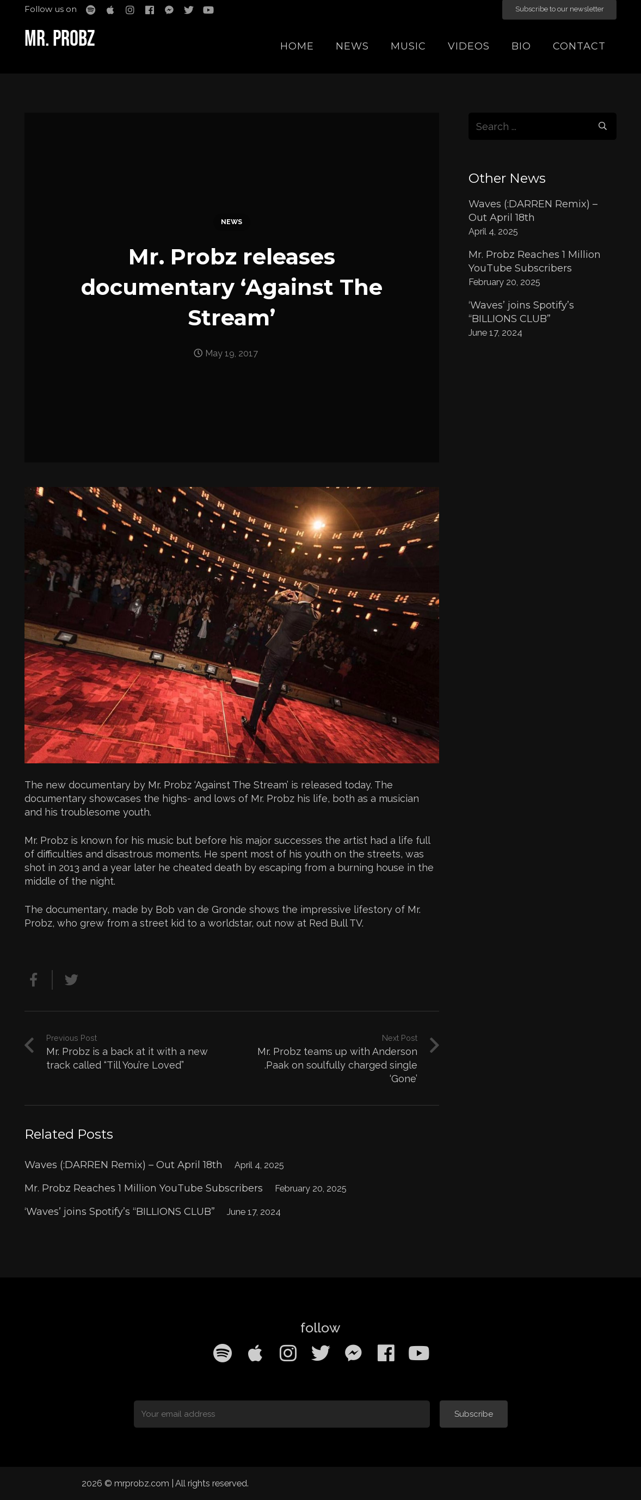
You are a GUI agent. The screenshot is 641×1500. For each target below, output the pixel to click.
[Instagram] (288, 1353)
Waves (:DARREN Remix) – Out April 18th (123, 1165)
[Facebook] (385, 1353)
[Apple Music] (255, 1353)
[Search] (603, 126)
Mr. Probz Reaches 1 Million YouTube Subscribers (143, 1188)
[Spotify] (222, 1353)
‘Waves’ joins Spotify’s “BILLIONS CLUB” (119, 1212)
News (231, 222)
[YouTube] (418, 1353)
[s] (543, 126)
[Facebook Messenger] (353, 1353)
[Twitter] (320, 1353)
